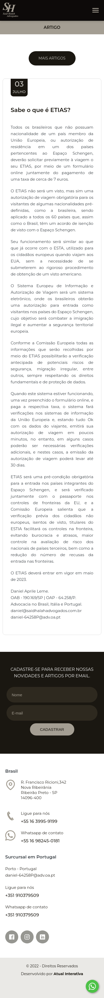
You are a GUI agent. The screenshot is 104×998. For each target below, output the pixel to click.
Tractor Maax (10, 10)
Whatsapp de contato (42, 832)
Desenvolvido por (52, 973)
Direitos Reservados (60, 966)
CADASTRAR (52, 729)
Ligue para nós (35, 813)
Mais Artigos (52, 58)
